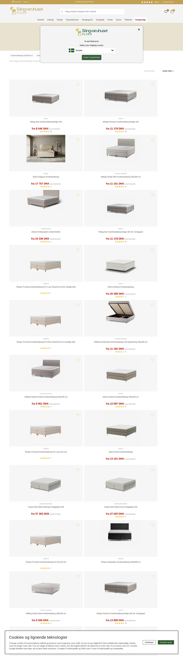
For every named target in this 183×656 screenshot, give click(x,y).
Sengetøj (100, 20)
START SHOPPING (91, 57)
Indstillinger (149, 642)
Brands (40, 20)
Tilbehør (128, 20)
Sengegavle (87, 20)
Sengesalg (140, 20)
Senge (60, 20)
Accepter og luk (166, 642)
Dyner (118, 20)
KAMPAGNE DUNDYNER (84, 2)
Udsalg (50, 20)
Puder (110, 20)
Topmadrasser (72, 20)
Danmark (16, 2)
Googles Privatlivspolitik (68, 648)
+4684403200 (169, 2)
